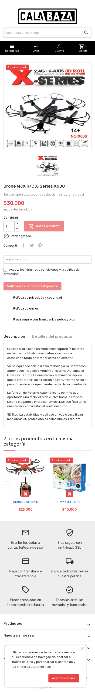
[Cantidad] (9, 226)
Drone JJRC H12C (25, 502)
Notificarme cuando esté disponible (32, 286)
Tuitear (31, 245)
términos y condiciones (41, 269)
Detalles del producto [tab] (52, 336)
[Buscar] (47, 32)
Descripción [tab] (14, 336)
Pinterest (40, 245)
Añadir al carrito (44, 226)
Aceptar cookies (63, 678)
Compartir (23, 245)
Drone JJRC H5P (69, 502)
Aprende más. (41, 666)
